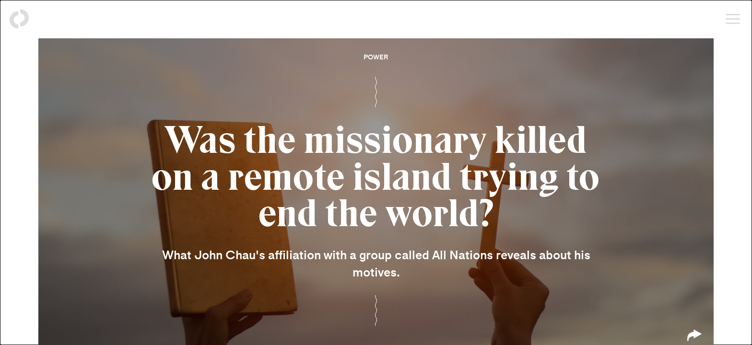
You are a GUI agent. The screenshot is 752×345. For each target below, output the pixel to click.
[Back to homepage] (19, 19)
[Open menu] (733, 19)
